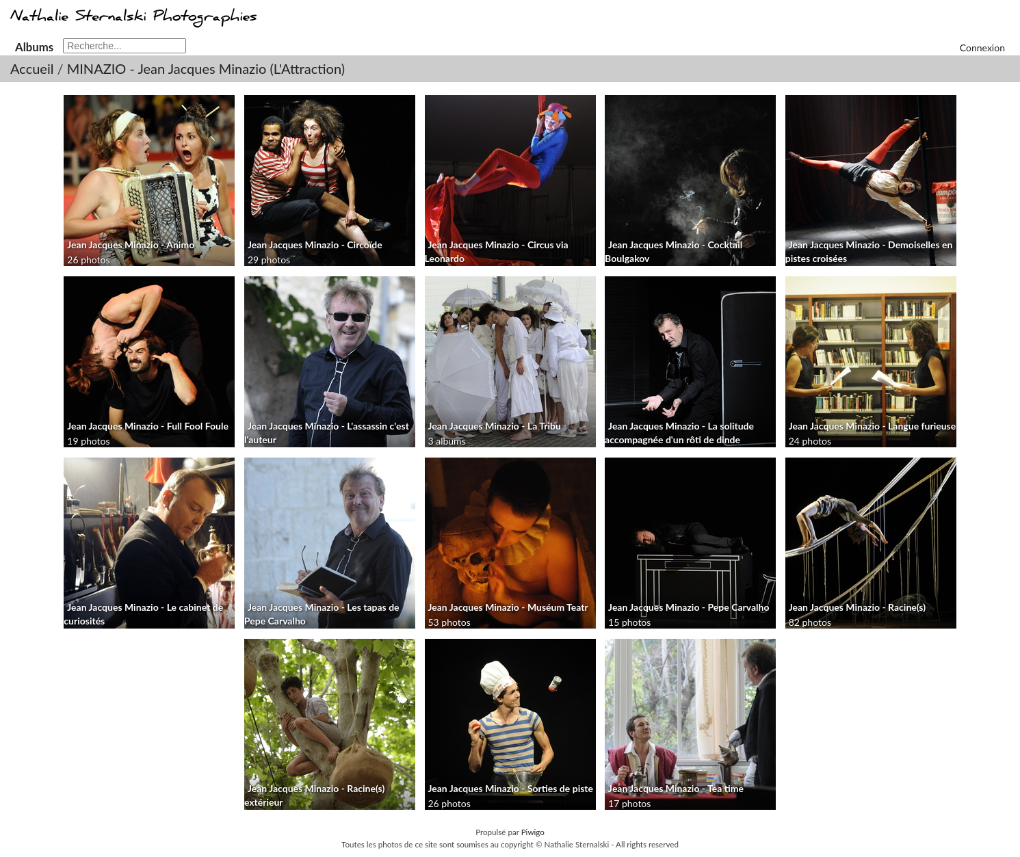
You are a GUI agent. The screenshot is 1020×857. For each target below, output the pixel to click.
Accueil (31, 68)
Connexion (982, 47)
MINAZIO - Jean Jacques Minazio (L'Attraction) (206, 68)
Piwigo (533, 832)
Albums (34, 47)
